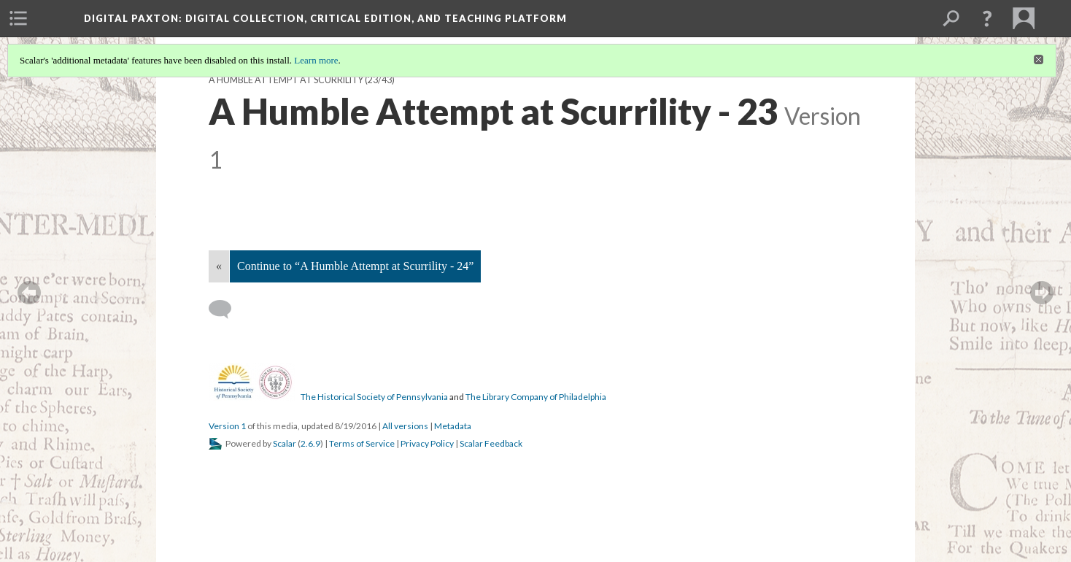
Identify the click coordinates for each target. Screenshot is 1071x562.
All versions (405, 425)
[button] (987, 18)
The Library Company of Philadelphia (535, 396)
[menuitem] (18, 18)
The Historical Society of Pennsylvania (374, 396)
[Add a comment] (226, 309)
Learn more (316, 60)
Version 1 (227, 425)
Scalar (284, 443)
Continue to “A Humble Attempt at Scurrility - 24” (355, 266)
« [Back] (219, 266)
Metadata (452, 425)
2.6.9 (310, 443)
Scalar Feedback (491, 443)
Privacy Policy (427, 443)
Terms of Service (362, 443)
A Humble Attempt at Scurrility (286, 79)
